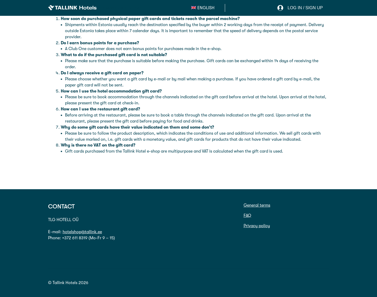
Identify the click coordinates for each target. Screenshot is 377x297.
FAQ (247, 215)
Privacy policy (257, 225)
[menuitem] (203, 8)
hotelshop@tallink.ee (82, 232)
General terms (257, 205)
